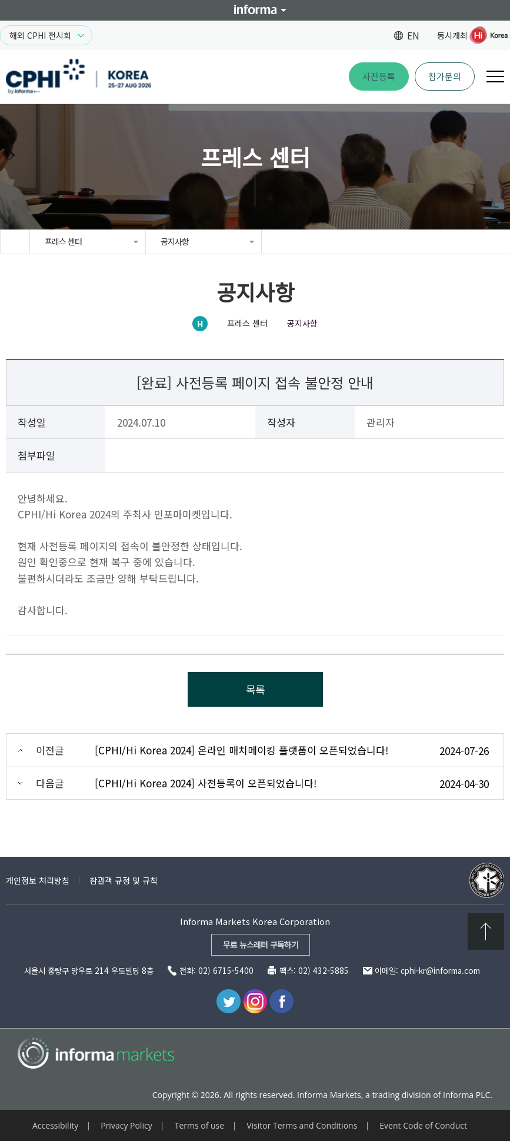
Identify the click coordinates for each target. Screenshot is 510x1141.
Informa (255, 10)
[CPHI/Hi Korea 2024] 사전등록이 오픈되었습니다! (205, 783)
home (15, 241)
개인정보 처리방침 (37, 880)
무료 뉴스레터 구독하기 (260, 944)
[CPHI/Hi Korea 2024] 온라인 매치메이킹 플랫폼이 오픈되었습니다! (241, 750)
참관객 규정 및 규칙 (123, 880)
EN (413, 35)
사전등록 (378, 76)
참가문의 (444, 76)
